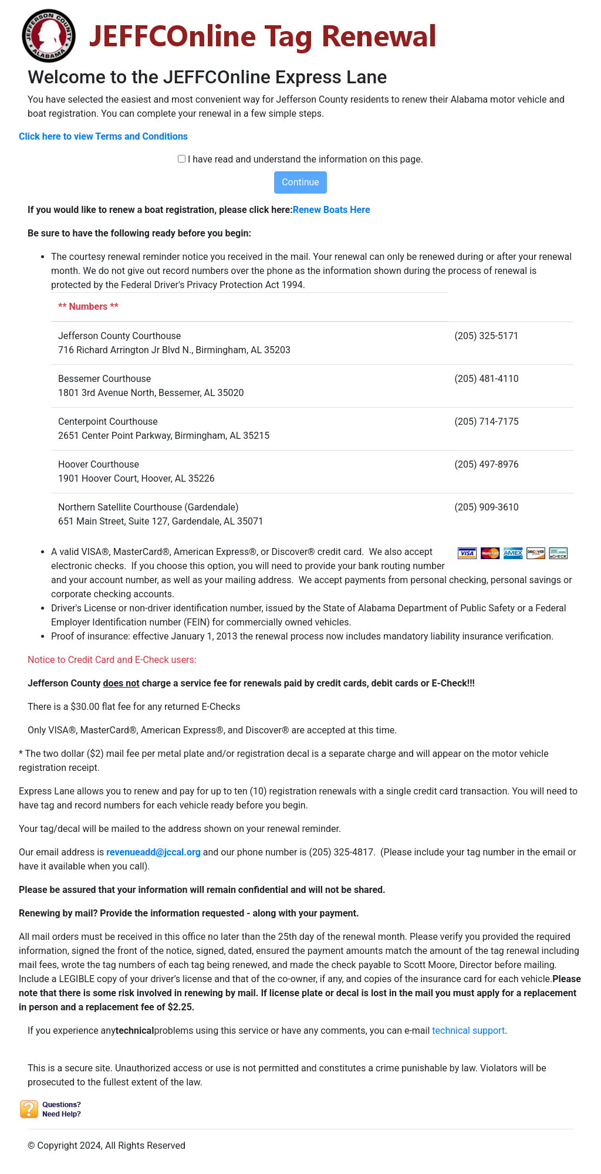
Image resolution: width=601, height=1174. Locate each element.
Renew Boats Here (331, 209)
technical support (468, 1030)
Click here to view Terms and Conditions (103, 136)
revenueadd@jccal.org (153, 852)
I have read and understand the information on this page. (305, 159)
